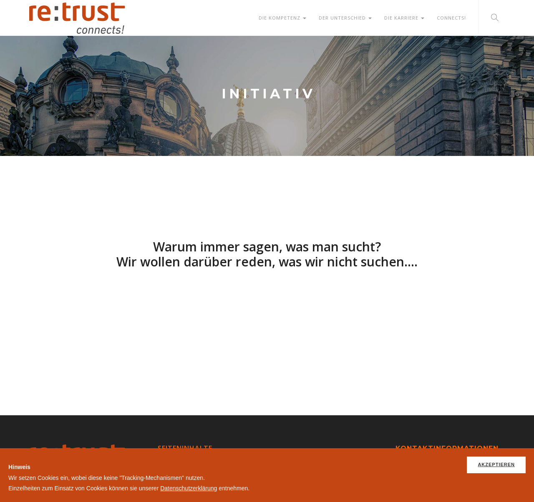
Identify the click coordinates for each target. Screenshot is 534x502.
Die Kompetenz (282, 18)
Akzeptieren (496, 464)
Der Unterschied (345, 18)
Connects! (451, 18)
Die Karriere (404, 18)
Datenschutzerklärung (188, 488)
